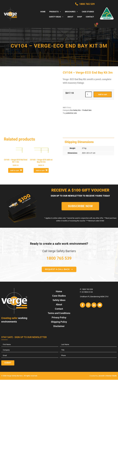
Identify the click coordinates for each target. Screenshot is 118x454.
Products (55, 11)
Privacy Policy (59, 317)
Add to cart (102, 94)
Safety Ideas (56, 16)
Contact (90, 17)
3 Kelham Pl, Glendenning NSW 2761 (94, 297)
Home (42, 12)
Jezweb (101, 376)
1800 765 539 (59, 258)
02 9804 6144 (87, 292)
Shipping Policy (59, 321)
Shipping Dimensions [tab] (79, 142)
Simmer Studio (111, 376)
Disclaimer (58, 326)
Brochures (71, 11)
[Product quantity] (88, 94)
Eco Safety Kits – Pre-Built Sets (80, 110)
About (70, 17)
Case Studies (88, 12)
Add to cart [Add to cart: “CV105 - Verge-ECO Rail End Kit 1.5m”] (14, 170)
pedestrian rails (71, 113)
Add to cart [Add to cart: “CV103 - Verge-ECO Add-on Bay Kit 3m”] (40, 170)
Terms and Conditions (59, 313)
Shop (79, 17)
